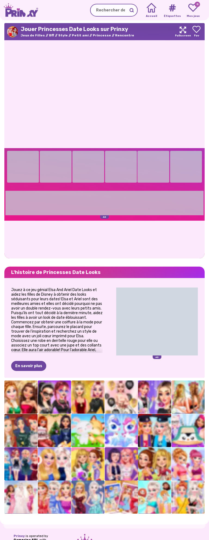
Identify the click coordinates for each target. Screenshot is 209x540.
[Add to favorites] (196, 32)
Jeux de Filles (33, 35)
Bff (51, 35)
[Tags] (172, 10)
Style (63, 35)
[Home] (151, 10)
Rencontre (124, 35)
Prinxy (19, 536)
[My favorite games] (193, 10)
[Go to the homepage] (19, 10)
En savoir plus (28, 366)
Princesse (102, 35)
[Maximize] (183, 32)
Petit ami (80, 35)
